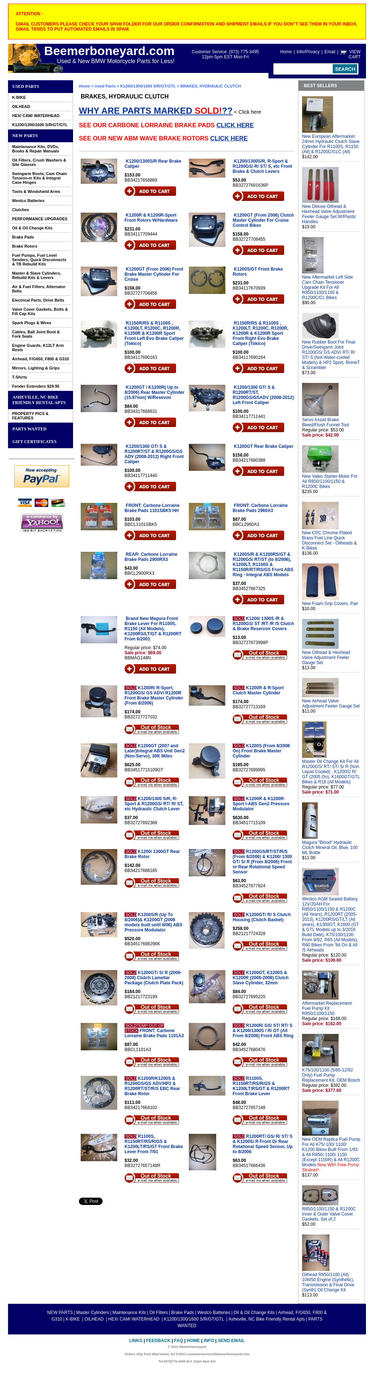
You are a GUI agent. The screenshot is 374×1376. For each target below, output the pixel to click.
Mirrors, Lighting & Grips (36, 368)
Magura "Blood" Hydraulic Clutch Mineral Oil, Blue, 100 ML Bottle (330, 847)
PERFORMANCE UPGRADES (40, 219)
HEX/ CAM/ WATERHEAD (36, 115)
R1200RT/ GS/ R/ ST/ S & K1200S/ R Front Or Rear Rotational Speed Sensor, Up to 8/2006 (263, 1144)
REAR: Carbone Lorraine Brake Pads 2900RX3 (151, 557)
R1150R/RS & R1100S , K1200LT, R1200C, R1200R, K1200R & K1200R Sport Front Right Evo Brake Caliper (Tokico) (261, 333)
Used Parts (25, 86)
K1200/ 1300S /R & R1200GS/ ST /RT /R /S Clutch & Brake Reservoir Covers (263, 623)
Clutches (20, 210)
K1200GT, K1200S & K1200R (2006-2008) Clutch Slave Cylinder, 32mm (261, 977)
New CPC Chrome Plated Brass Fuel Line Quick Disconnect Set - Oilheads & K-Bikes (329, 540)
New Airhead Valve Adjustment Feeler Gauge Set (331, 703)
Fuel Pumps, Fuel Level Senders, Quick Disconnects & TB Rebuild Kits (39, 259)
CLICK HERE (235, 125)
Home (286, 51)
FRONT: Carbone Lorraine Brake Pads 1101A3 (154, 1033)
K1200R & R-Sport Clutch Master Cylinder (258, 690)
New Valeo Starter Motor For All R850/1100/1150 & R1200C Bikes (330, 481)
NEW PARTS (25, 135)
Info (208, 1340)
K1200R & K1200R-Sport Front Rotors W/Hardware (151, 218)
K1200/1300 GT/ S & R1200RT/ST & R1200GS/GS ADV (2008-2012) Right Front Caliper (154, 454)
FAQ (178, 1340)
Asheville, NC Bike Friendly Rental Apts (39, 400)
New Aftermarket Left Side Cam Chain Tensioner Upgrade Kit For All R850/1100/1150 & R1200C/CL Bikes (327, 287)
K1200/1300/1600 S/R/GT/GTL (40, 125)
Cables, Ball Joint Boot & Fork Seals (36, 334)
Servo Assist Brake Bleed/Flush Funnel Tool (325, 422)
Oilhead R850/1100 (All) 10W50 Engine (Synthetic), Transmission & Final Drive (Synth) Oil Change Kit (328, 1282)
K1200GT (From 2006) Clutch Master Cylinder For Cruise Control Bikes (263, 220)
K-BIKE (19, 97)
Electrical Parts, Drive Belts (38, 300)
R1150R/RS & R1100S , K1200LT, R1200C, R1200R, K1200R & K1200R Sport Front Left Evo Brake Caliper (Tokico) (154, 333)
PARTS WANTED (29, 428)
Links (135, 1340)
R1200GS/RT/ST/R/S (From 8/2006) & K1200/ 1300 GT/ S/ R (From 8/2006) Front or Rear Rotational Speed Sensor (262, 862)
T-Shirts (19, 377)
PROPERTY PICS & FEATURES (30, 415)
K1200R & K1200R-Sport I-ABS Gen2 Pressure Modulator (261, 803)
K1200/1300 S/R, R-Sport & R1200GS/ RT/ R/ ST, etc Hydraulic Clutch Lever (154, 803)
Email (329, 51)
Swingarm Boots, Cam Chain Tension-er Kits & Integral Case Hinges (39, 178)
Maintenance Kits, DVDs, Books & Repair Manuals (35, 148)
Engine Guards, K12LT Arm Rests (38, 347)
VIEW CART (354, 54)
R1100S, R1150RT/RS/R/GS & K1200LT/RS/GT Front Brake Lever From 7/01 (154, 1144)
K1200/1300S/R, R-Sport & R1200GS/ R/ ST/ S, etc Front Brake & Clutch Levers (262, 166)
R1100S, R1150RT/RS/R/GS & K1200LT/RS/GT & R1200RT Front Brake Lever (261, 1086)
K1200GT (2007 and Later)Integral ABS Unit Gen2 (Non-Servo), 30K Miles (155, 751)
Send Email (231, 1340)
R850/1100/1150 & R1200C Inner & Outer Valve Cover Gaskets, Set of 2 (329, 1214)
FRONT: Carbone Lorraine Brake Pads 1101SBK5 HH (152, 508)
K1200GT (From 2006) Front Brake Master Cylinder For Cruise (154, 274)
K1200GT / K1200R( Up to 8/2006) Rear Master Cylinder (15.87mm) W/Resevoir (154, 392)
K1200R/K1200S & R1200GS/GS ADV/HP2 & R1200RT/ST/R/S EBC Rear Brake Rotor (152, 1086)
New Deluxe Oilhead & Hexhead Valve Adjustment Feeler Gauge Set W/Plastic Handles (329, 214)
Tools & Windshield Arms (36, 191)
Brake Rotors (24, 246)
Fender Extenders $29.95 (36, 386)
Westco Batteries (28, 200)
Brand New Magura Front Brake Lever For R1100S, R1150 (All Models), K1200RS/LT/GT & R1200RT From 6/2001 (153, 629)
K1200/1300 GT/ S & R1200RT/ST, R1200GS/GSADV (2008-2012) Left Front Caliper (263, 395)
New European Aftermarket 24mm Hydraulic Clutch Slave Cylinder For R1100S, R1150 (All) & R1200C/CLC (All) (330, 144)
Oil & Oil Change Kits (32, 228)
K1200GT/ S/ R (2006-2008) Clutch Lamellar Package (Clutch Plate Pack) (154, 977)
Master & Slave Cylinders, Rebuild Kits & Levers (36, 275)
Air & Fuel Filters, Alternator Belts (38, 288)
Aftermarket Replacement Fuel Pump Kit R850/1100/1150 (327, 1008)
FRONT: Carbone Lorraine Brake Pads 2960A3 (260, 508)
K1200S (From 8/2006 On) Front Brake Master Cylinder (261, 751)
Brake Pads (23, 237)
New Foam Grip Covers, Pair (330, 603)
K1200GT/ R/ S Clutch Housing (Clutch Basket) (262, 917)
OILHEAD (21, 106)
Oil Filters (158, 1312)
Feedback (158, 1340)
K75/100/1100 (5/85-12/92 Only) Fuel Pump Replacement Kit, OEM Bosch (331, 1075)
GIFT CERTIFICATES (34, 441)
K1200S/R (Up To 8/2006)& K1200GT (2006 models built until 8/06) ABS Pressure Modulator (153, 922)
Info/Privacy (308, 51)
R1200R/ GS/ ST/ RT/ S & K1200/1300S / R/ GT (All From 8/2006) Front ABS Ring (263, 1030)
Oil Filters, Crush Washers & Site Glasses (39, 162)
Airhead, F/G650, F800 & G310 (40, 359)
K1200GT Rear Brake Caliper (263, 446)
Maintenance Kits (129, 1312)
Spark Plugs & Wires (31, 323)
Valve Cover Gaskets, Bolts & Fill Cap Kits (40, 311)
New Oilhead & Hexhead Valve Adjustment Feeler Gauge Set (326, 657)
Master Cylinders (92, 1312)
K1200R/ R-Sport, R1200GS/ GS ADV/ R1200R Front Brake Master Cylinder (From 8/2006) (154, 695)
